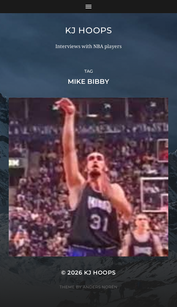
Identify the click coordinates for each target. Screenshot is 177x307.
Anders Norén (100, 286)
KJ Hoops (88, 30)
